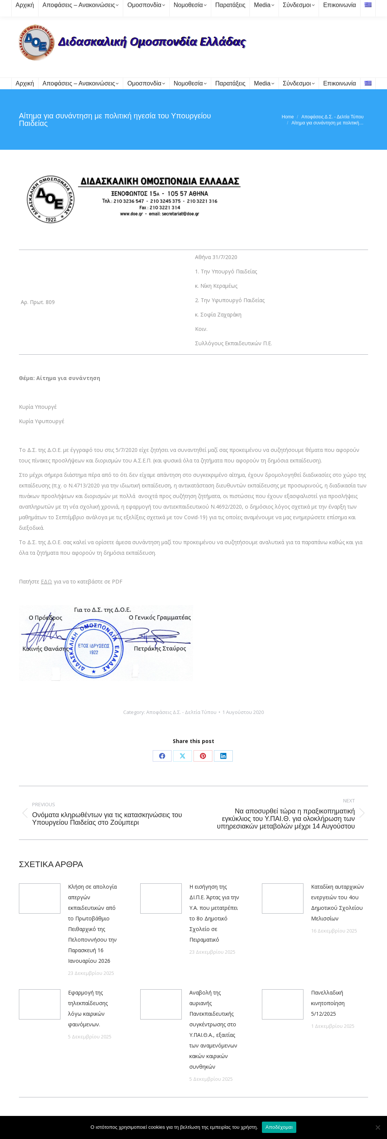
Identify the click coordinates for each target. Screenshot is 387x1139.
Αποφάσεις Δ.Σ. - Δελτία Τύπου (181, 712)
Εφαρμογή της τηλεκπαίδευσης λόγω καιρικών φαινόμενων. (88, 1008)
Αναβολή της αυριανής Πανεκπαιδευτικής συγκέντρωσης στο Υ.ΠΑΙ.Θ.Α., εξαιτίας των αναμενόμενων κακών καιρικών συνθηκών (213, 1029)
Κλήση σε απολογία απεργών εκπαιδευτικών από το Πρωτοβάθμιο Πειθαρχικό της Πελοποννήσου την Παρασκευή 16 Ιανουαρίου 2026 (92, 923)
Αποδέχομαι (279, 1127)
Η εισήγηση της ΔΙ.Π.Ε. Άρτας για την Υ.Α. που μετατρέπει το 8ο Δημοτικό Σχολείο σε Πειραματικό (214, 913)
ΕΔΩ (46, 581)
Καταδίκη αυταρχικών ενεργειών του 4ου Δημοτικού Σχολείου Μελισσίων (337, 902)
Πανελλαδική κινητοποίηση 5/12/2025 (328, 1003)
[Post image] (39, 898)
